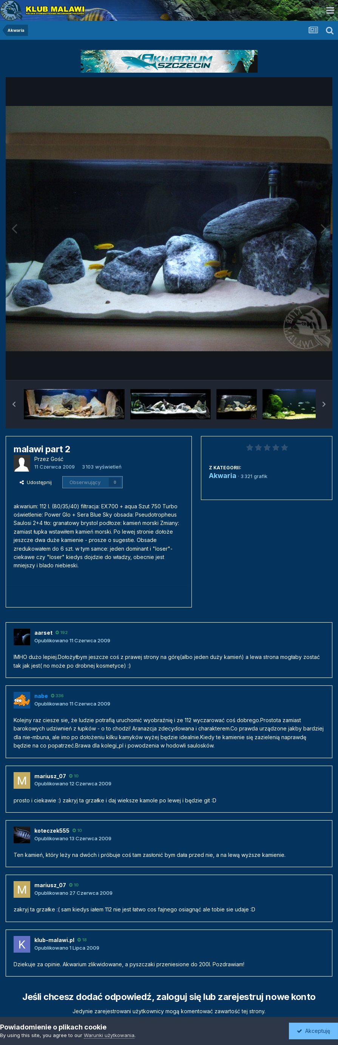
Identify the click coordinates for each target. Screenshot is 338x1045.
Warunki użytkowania (109, 1035)
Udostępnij (36, 482)
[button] (14, 404)
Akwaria (222, 476)
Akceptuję (313, 1031)
